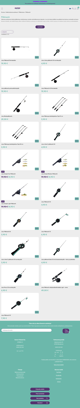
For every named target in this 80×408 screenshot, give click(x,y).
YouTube (58, 372)
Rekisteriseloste (20, 377)
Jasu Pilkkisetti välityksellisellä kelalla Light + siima (54, 287)
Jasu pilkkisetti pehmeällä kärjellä (10, 88)
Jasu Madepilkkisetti (6, 116)
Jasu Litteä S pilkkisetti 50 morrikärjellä (11, 259)
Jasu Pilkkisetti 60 (6, 231)
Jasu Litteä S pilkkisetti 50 (48, 144)
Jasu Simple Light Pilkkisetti (8, 203)
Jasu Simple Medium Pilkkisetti (49, 174)
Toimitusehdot (20, 374)
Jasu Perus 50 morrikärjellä (8, 287)
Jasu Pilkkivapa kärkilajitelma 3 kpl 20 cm (12, 144)
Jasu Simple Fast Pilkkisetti (8, 174)
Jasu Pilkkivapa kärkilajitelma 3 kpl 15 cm (52, 116)
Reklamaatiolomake (20, 372)
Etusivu (3, 12)
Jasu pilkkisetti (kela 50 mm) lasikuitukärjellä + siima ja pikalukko (58, 259)
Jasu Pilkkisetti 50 (46, 201)
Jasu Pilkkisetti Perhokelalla (8, 60)
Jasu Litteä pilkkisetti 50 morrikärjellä (51, 60)
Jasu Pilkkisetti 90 (6, 315)
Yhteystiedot (20, 376)
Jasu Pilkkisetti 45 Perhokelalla (49, 88)
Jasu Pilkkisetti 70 (46, 231)
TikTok (59, 381)
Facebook (59, 375)
